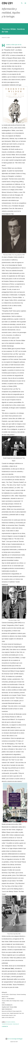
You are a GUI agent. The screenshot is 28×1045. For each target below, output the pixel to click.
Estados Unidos (10, 1022)
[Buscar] (22, 3)
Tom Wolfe (16, 1024)
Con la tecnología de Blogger (14, 1038)
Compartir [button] (5, 1026)
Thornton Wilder (7, 1024)
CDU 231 (7, 3)
